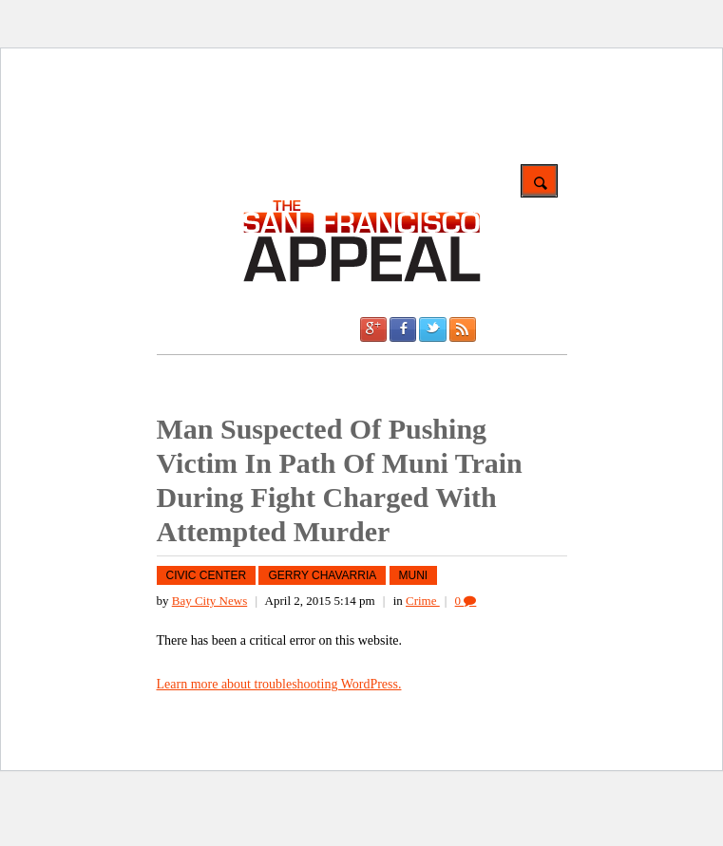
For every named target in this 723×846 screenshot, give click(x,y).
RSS (462, 329)
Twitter (432, 329)
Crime (423, 600)
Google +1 (373, 329)
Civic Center (206, 575)
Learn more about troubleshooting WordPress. (279, 684)
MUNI (413, 575)
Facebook (403, 329)
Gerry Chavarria (322, 575)
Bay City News (209, 600)
